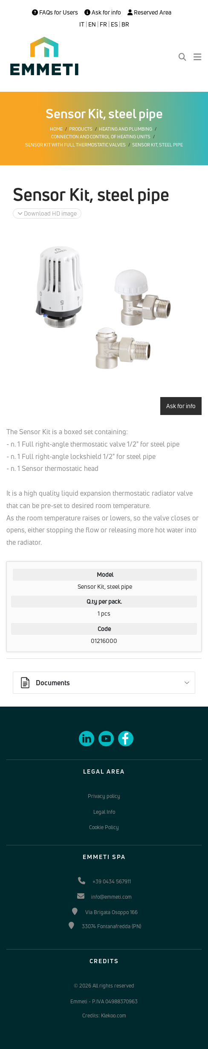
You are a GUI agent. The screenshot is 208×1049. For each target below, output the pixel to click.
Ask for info (102, 12)
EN (92, 24)
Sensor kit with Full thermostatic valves (75, 145)
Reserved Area (149, 12)
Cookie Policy (104, 827)
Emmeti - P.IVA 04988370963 (104, 1001)
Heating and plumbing (125, 129)
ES (114, 24)
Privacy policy (104, 796)
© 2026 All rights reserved (104, 985)
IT (81, 24)
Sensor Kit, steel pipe (157, 145)
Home (56, 129)
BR (125, 24)
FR (103, 24)
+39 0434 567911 (111, 881)
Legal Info (104, 811)
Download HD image (47, 213)
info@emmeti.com (111, 896)
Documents (44, 682)
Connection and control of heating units (100, 137)
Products (80, 129)
